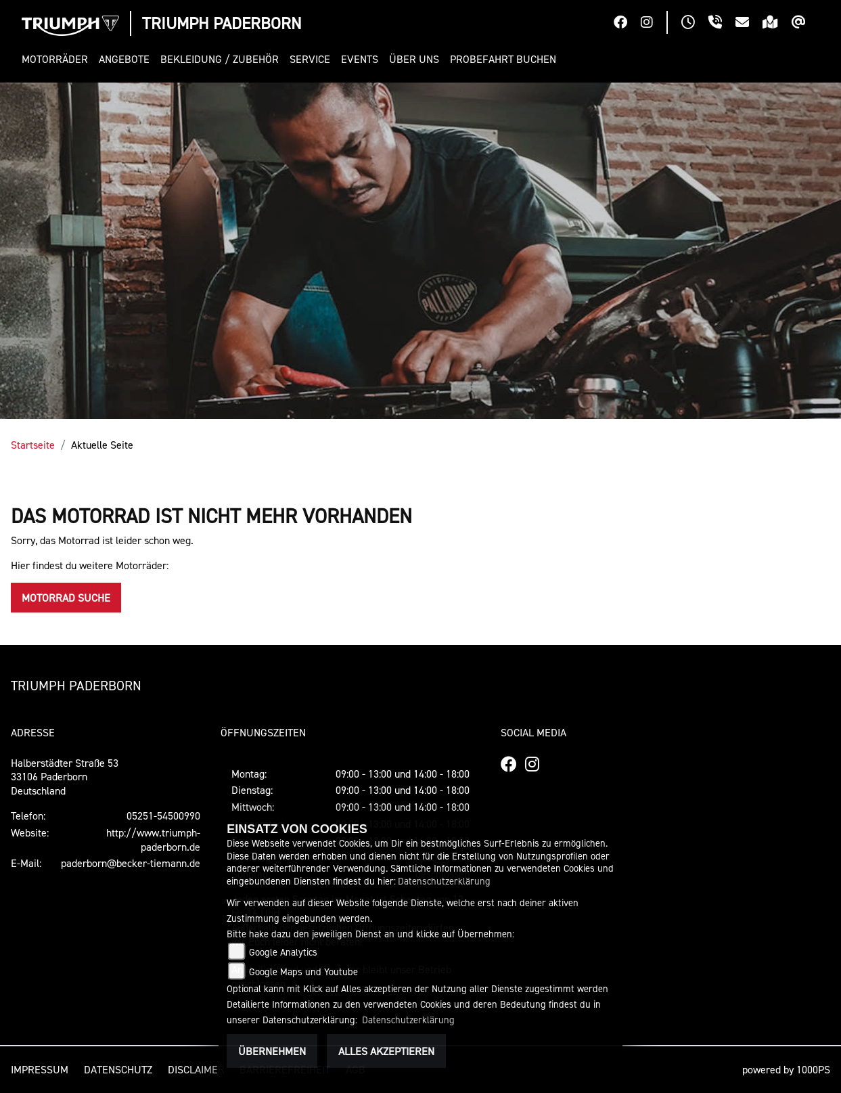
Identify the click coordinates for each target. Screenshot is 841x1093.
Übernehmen (272, 1051)
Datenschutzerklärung (444, 881)
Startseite (33, 444)
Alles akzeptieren (386, 1051)
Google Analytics (283, 952)
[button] (57, 59)
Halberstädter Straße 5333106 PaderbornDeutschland (64, 777)
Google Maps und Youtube (303, 971)
